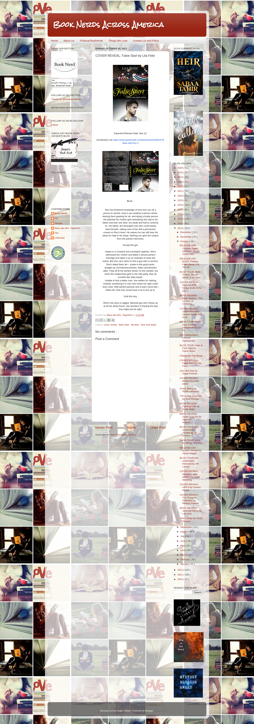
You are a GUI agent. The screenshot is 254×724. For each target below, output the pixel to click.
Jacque (58, 224)
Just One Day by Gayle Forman (189, 372)
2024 (180, 177)
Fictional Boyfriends (91, 40)
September (186, 527)
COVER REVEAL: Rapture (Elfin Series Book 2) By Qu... (190, 286)
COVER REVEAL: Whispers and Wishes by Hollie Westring (190, 475)
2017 (180, 209)
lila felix (135, 324)
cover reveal (110, 324)
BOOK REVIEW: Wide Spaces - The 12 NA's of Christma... (191, 299)
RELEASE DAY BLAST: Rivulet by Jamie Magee (190, 450)
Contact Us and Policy (146, 40)
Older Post (158, 427)
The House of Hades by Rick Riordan (191, 397)
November (186, 236)
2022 (180, 186)
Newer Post (104, 427)
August (184, 531)
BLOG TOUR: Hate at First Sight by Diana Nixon (191, 348)
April (183, 550)
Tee (57, 234)
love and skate (148, 324)
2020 (180, 195)
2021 (180, 191)
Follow (54, 126)
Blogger (149, 710)
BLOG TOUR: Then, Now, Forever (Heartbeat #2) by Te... (190, 326)
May (182, 545)
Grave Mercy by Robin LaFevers (189, 390)
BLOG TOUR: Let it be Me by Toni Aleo (191, 441)
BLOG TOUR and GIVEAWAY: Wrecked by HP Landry (189, 462)
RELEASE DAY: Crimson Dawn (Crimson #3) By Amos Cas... (190, 249)
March (184, 555)
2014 (180, 223)
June (183, 541)
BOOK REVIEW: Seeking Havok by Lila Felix (191, 511)
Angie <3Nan (123, 710)
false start (124, 324)
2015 (180, 218)
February (185, 559)
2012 (180, 570)
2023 (180, 181)
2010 (180, 579)
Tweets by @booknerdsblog (66, 100)
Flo (56, 220)
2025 (180, 172)
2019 (180, 200)
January (184, 564)
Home (54, 40)
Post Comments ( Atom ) (123, 434)
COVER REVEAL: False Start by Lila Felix (190, 363)
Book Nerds (61, 215)
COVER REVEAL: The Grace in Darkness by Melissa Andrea (189, 499)
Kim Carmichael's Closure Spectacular (189, 338)
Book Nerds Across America (108, 24)
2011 (180, 574)
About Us (69, 40)
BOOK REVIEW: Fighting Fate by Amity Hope (189, 406)
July (182, 536)
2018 (180, 205)
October (184, 241)
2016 (180, 214)
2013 (180, 228)
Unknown (60, 239)
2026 (180, 168)
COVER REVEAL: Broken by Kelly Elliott (189, 381)
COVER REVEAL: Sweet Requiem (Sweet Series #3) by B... (190, 313)
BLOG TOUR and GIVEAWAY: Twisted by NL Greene (189, 431)
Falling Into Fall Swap (191, 355)
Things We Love (117, 40)
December (186, 232)
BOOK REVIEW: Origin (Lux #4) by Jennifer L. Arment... (190, 418)
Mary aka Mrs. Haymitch (67, 229)
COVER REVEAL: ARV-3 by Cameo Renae (190, 487)
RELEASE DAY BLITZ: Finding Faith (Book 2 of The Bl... (189, 263)
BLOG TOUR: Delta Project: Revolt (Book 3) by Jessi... (191, 275)
